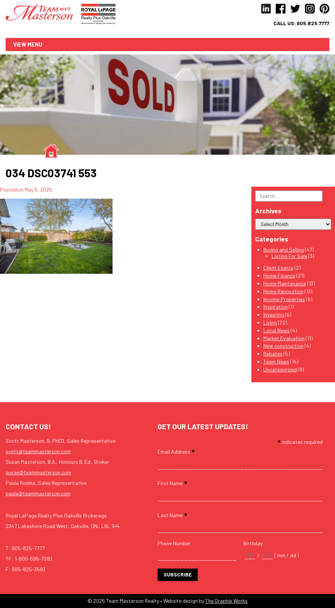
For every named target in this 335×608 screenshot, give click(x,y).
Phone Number (174, 543)
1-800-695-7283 (34, 558)
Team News (276, 361)
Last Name (172, 515)
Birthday (253, 543)
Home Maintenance (284, 283)
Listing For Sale (289, 256)
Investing (273, 315)
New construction (283, 346)
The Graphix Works (226, 600)
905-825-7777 (28, 548)
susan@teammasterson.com (38, 472)
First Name (172, 483)
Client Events (278, 268)
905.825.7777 (313, 23)
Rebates (272, 354)
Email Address (176, 452)
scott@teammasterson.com (38, 451)
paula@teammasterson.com (38, 493)
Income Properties (284, 299)
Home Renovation (283, 291)
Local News (276, 330)
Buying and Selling (283, 249)
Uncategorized (280, 369)
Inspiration (275, 307)
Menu (34, 44)
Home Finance (279, 276)
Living (270, 322)
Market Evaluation (284, 338)
